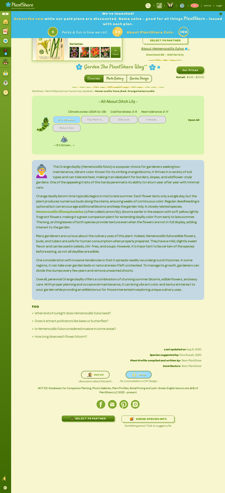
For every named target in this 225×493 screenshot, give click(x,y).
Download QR (155, 54)
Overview (94, 78)
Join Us (207, 5)
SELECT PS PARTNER (88, 418)
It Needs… (152, 119)
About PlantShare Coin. (150, 32)
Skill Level (123, 119)
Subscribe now (29, 19)
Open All (193, 120)
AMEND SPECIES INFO (147, 418)
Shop (139, 374)
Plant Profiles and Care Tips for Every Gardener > (69, 91)
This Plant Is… (95, 119)
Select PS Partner (165, 40)
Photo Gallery (115, 78)
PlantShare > (38, 91)
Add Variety (175, 54)
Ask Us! (95, 374)
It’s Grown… (67, 119)
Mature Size (67, 128)
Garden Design (139, 78)
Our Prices (190, 70)
